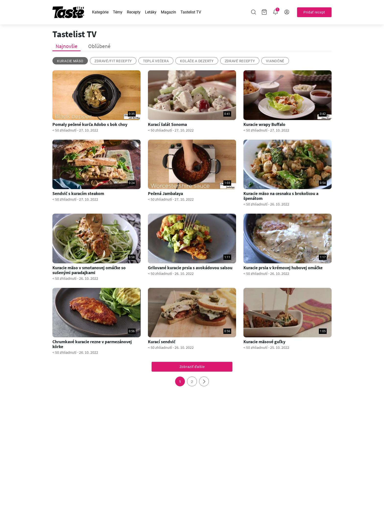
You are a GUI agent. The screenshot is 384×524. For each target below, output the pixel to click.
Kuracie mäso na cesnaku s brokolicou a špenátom (280, 196)
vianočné (275, 61)
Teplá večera (156, 61)
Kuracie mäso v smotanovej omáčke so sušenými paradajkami (89, 270)
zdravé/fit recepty (113, 61)
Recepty (134, 12)
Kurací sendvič (161, 341)
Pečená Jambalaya (165, 193)
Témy (117, 12)
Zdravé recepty (240, 61)
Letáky (150, 12)
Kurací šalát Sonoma (167, 124)
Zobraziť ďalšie (192, 367)
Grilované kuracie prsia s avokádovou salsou (190, 267)
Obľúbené (99, 46)
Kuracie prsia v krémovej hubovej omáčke (283, 267)
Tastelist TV (190, 12)
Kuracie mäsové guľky (264, 341)
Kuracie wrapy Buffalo (264, 124)
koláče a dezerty (196, 61)
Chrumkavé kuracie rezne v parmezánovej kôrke (92, 344)
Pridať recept (314, 12)
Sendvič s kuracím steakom (78, 193)
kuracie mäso (70, 61)
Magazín (168, 12)
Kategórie (100, 12)
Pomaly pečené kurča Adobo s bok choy (89, 124)
